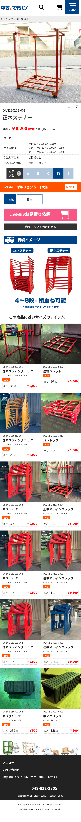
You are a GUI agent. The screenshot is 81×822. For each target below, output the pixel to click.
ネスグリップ (12, 719)
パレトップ (50, 441)
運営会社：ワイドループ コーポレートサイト (30, 781)
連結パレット (52, 372)
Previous (9, 62)
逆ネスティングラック (18, 372)
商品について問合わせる (40, 227)
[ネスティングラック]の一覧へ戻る (14, 19)
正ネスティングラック (58, 511)
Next (72, 62)
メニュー (8, 766)
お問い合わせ (11, 773)
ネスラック (10, 511)
